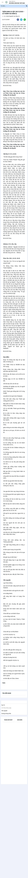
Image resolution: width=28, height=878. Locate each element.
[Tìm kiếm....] (13, 6)
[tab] (8, 720)
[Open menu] (2, 2)
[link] (3, 705)
